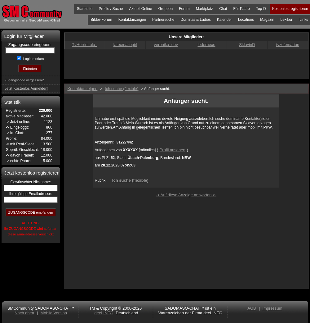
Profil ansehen (172, 150)
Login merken (33, 59)
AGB (251, 308)
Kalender (224, 19)
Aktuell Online (140, 9)
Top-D (261, 9)
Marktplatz (204, 9)
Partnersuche (163, 19)
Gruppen (165, 9)
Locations (246, 19)
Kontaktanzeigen (132, 19)
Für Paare (241, 9)
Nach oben (24, 313)
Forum (184, 9)
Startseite (85, 9)
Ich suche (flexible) (130, 180)
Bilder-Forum (101, 19)
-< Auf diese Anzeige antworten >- (186, 195)
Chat (223, 9)
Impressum (272, 308)
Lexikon (287, 19)
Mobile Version (54, 313)
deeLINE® (103, 313)
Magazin (267, 19)
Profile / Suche (111, 9)
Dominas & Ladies (195, 19)
